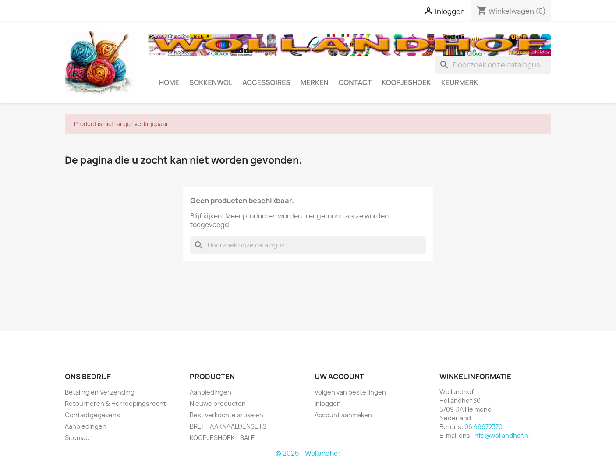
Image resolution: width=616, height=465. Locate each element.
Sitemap (77, 437)
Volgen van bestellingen (350, 392)
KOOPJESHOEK (406, 82)
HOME (169, 82)
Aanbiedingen (85, 426)
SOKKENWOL (210, 82)
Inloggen (328, 403)
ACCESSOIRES (266, 82)
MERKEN (315, 82)
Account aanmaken (343, 415)
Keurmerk (459, 82)
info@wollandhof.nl (501, 435)
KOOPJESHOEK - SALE (222, 437)
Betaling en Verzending (100, 392)
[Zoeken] (493, 65)
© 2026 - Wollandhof (308, 453)
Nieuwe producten (218, 403)
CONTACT (355, 82)
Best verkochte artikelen (226, 415)
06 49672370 (483, 427)
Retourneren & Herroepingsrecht (115, 403)
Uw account (339, 376)
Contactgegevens (92, 415)
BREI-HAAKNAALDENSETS (228, 426)
